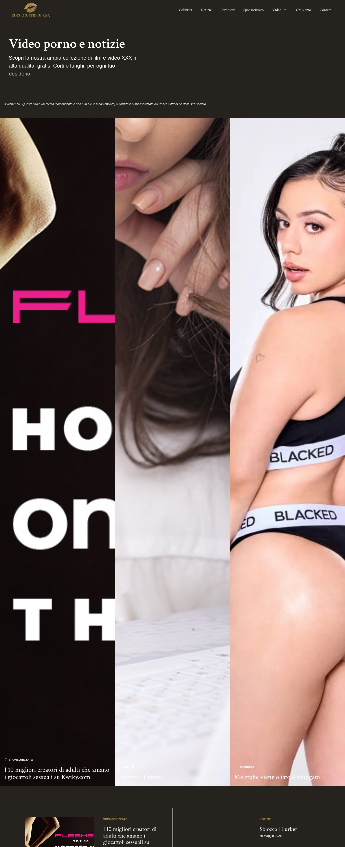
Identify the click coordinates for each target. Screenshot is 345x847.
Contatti (326, 9)
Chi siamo (303, 9)
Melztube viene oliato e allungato (277, 753)
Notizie (206, 9)
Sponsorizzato (253, 9)
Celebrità (185, 9)
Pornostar (227, 9)
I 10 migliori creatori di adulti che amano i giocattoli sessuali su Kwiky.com (56, 750)
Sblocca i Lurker (140, 753)
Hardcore (247, 743)
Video (282, 10)
